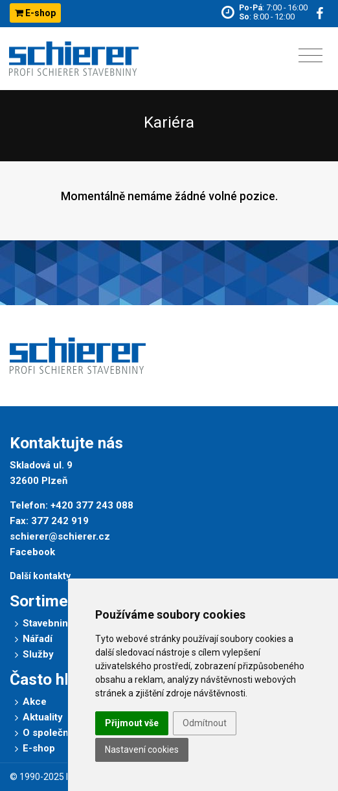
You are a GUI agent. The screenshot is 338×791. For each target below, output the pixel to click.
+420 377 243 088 (92, 505)
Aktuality (43, 717)
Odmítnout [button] (205, 723)
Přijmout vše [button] (132, 723)
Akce (35, 701)
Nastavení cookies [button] (142, 749)
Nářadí (37, 639)
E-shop (35, 13)
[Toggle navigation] (310, 56)
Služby (38, 654)
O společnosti (54, 733)
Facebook (32, 552)
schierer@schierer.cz (60, 536)
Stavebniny (48, 623)
